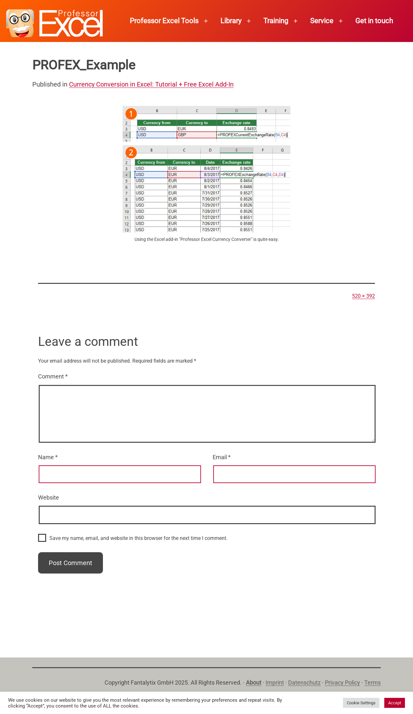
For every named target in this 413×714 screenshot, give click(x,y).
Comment (53, 376)
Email (222, 457)
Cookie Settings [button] (361, 702)
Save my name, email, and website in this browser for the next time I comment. (138, 538)
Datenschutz (304, 682)
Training (275, 21)
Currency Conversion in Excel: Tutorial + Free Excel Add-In (151, 84)
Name (48, 457)
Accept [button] (394, 702)
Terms (372, 682)
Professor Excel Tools (164, 21)
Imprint (275, 682)
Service (321, 21)
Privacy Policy (342, 682)
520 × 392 (363, 296)
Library (230, 21)
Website (48, 497)
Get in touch (374, 21)
